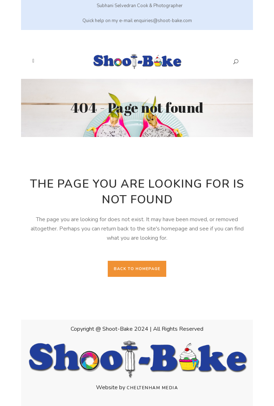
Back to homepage (137, 268)
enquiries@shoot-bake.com (163, 20)
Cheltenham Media (152, 388)
